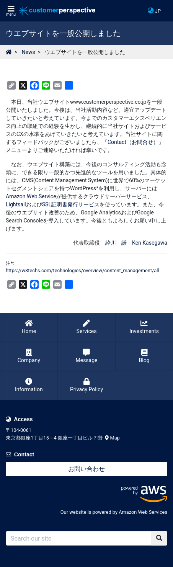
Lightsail (16, 204)
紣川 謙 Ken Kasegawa (136, 243)
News (28, 52)
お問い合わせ (86, 468)
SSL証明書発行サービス (71, 204)
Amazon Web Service (31, 196)
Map (112, 438)
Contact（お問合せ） (133, 142)
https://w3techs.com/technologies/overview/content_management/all (82, 270)
